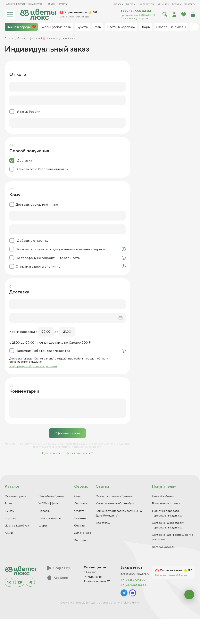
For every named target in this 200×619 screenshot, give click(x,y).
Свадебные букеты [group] (171, 27)
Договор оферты (163, 546)
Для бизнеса (82, 532)
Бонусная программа (166, 503)
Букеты (9, 510)
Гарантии (80, 518)
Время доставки (22, 332)
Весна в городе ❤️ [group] (21, 27)
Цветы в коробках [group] (121, 27)
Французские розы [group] (56, 27)
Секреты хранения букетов (114, 496)
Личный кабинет (163, 496)
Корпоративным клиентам (153, 4)
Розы (8, 503)
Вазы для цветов (49, 518)
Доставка (117, 4)
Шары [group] (145, 27)
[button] (195, 26)
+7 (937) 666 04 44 (136, 11)
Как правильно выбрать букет (116, 503)
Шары (42, 525)
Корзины (11, 518)
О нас (78, 496)
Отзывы (176, 4)
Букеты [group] (82, 27)
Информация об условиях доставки (33, 366)
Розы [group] (97, 27)
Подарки (44, 510)
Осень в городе (15, 496)
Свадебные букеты (51, 496)
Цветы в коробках (17, 525)
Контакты (189, 4)
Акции (9, 532)
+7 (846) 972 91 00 (133, 579)
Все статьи (103, 522)
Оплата (130, 4)
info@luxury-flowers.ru (135, 573)
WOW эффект (48, 503)
